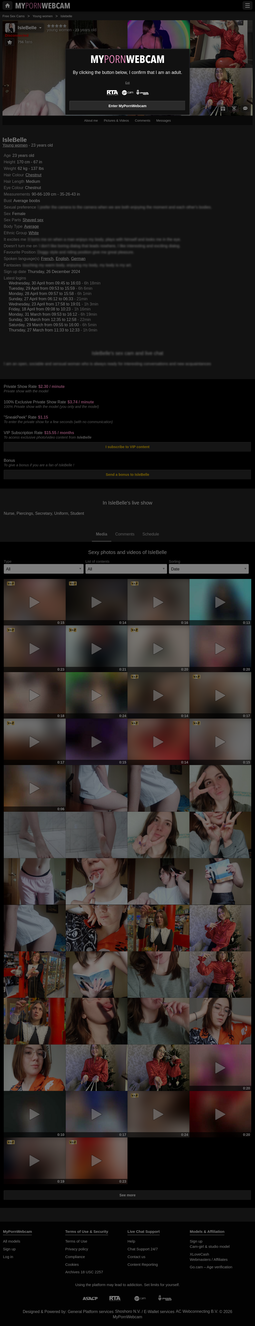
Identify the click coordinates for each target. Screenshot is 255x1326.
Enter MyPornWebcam (127, 106)
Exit (127, 82)
